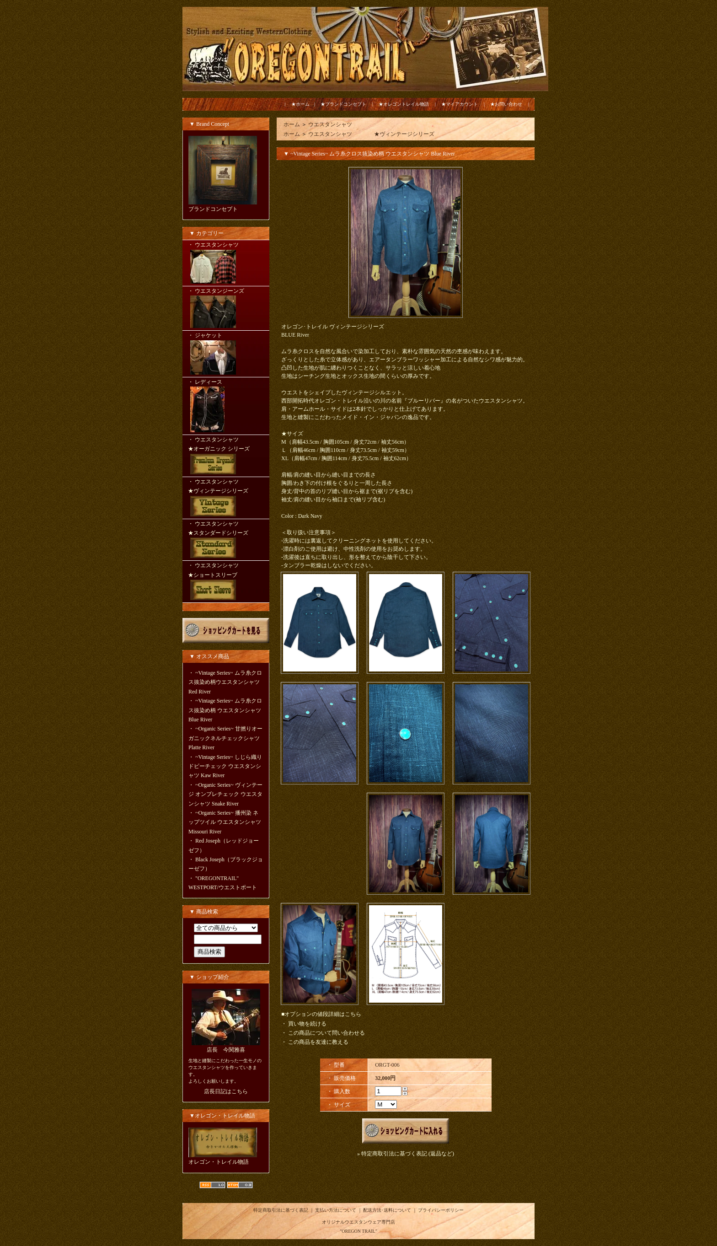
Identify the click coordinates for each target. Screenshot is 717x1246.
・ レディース (226, 407)
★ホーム (300, 104)
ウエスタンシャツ (330, 124)
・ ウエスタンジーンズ (226, 309)
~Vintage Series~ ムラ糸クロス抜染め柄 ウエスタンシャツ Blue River (225, 710)
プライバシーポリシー (441, 1210)
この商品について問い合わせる (326, 1033)
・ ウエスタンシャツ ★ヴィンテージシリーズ (226, 498)
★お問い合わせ (506, 104)
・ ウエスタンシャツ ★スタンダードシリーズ (226, 541)
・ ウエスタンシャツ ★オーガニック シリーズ (226, 456)
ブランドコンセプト (213, 209)
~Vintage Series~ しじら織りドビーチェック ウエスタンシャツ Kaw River (225, 766)
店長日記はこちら (226, 1091)
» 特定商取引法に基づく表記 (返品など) (405, 1153)
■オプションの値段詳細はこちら (321, 1014)
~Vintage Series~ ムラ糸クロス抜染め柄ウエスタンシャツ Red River (225, 682)
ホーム (292, 124)
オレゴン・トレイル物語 (218, 1162)
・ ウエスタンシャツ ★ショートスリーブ (226, 582)
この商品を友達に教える (318, 1042)
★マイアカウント (459, 104)
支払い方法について (335, 1210)
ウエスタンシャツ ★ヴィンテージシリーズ (371, 134)
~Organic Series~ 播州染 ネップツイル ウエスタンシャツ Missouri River (224, 822)
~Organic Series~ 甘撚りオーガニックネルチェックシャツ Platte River (225, 738)
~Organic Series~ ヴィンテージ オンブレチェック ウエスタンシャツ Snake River (225, 794)
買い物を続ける (307, 1023)
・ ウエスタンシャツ (226, 263)
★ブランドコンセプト (343, 104)
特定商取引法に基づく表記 (280, 1210)
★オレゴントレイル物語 (403, 104)
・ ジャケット (226, 354)
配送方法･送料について (387, 1210)
